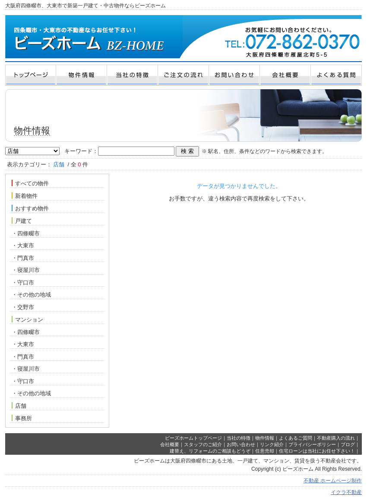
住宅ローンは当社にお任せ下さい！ (317, 450)
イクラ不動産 (346, 492)
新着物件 (25, 195)
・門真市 (23, 258)
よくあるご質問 (295, 438)
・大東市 (23, 245)
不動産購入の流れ (336, 438)
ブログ (348, 444)
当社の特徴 (238, 438)
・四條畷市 (26, 233)
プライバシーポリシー (312, 444)
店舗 (19, 405)
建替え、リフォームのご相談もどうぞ (210, 450)
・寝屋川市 (26, 270)
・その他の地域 (31, 294)
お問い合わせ (241, 444)
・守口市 (23, 282)
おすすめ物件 (30, 208)
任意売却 (264, 450)
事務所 (22, 418)
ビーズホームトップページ (193, 438)
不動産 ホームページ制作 (333, 481)
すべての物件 (30, 183)
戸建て (22, 220)
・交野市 (23, 307)
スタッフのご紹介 (203, 444)
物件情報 (264, 438)
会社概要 (169, 444)
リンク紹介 (272, 444)
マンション (27, 319)
